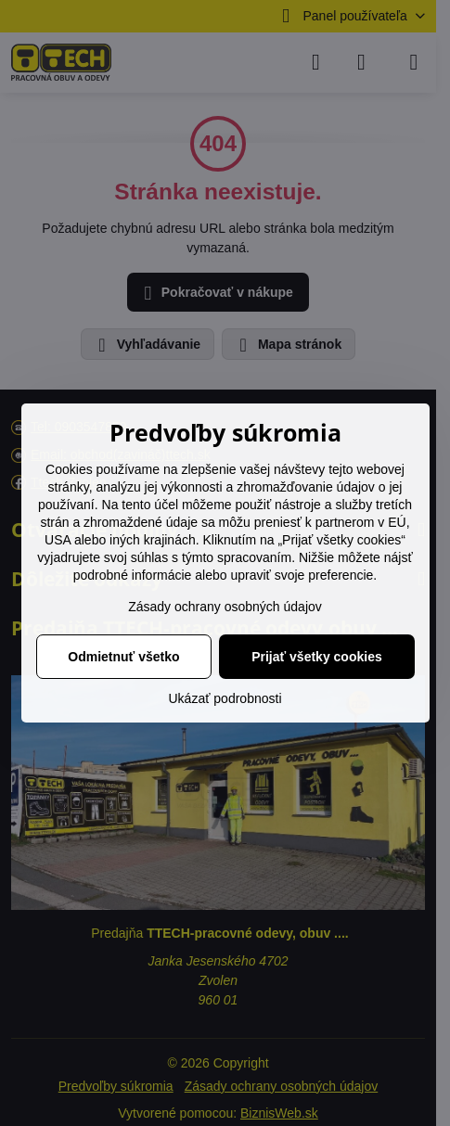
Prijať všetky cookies (316, 656)
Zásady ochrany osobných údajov (225, 606)
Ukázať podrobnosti (225, 698)
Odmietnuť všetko (123, 656)
